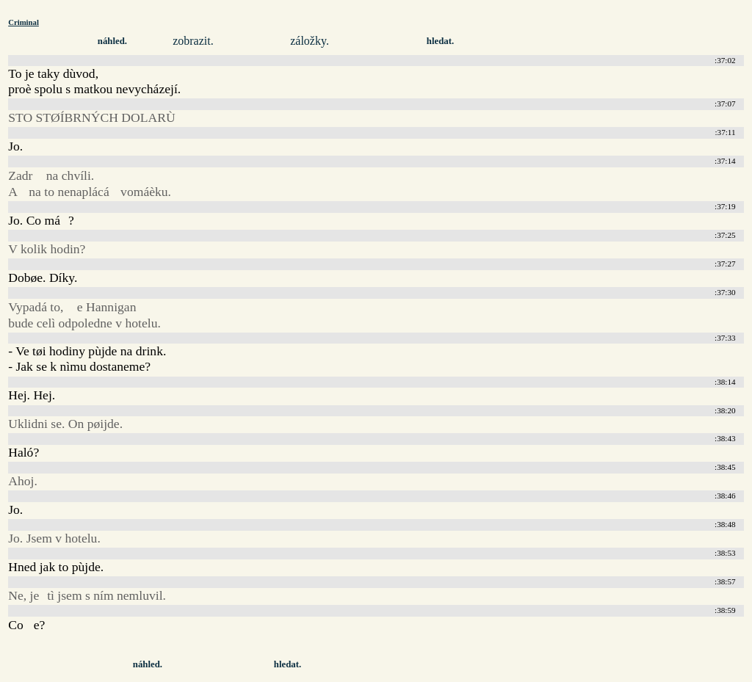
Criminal (23, 22)
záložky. (309, 41)
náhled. (112, 41)
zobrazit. (193, 41)
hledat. (440, 41)
